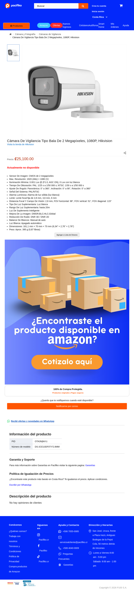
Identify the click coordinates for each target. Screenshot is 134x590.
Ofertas (56, 25)
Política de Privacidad (14, 559)
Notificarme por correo (67, 406)
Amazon (44, 25)
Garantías (90, 465)
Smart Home (101, 25)
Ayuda (126, 25)
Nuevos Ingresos (67, 25)
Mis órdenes (115, 25)
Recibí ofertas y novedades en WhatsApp (32, 421)
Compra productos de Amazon (18, 569)
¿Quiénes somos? (18, 531)
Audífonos (93, 25)
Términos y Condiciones (15, 549)
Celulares (83, 25)
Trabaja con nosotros (14, 539)
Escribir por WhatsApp (20, 485)
